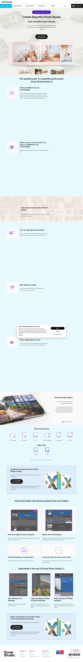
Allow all (57, 328)
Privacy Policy (45, 654)
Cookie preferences (46, 656)
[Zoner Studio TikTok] (79, 655)
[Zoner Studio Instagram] (77, 655)
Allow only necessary (57, 334)
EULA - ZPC (31, 654)
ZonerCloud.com (76, 657)
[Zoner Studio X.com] (74, 655)
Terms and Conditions (46, 652)
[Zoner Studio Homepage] (7, 2)
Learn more (20, 335)
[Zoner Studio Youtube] (72, 655)
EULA (30, 652)
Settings (57, 331)
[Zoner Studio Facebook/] (70, 655)
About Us (22, 652)
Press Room (22, 656)
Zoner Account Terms (33, 656)
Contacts (22, 654)
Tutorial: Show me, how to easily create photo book (41, 459)
